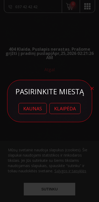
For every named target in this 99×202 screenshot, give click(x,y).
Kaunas (32, 108)
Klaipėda (65, 108)
